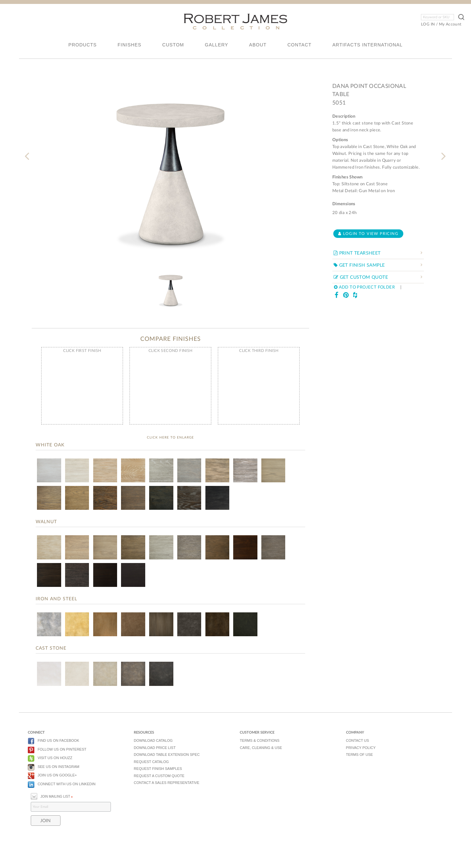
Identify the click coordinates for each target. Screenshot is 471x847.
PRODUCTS (82, 44)
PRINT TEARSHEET (357, 253)
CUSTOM (173, 44)
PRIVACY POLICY (361, 748)
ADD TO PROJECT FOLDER (364, 287)
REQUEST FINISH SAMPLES (158, 769)
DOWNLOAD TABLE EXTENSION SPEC (167, 754)
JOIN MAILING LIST (52, 796)
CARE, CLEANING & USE (261, 748)
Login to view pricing (368, 234)
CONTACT (300, 44)
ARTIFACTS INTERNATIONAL (367, 44)
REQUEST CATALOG (151, 762)
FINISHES (130, 44)
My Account (450, 24)
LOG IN (428, 24)
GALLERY (216, 44)
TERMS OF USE (359, 754)
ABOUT (258, 44)
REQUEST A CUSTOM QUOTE (159, 776)
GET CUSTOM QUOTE (361, 277)
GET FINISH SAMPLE (359, 265)
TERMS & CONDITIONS (259, 740)
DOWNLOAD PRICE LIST (155, 748)
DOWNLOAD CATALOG (153, 740)
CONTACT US (357, 740)
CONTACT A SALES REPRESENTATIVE (166, 783)
